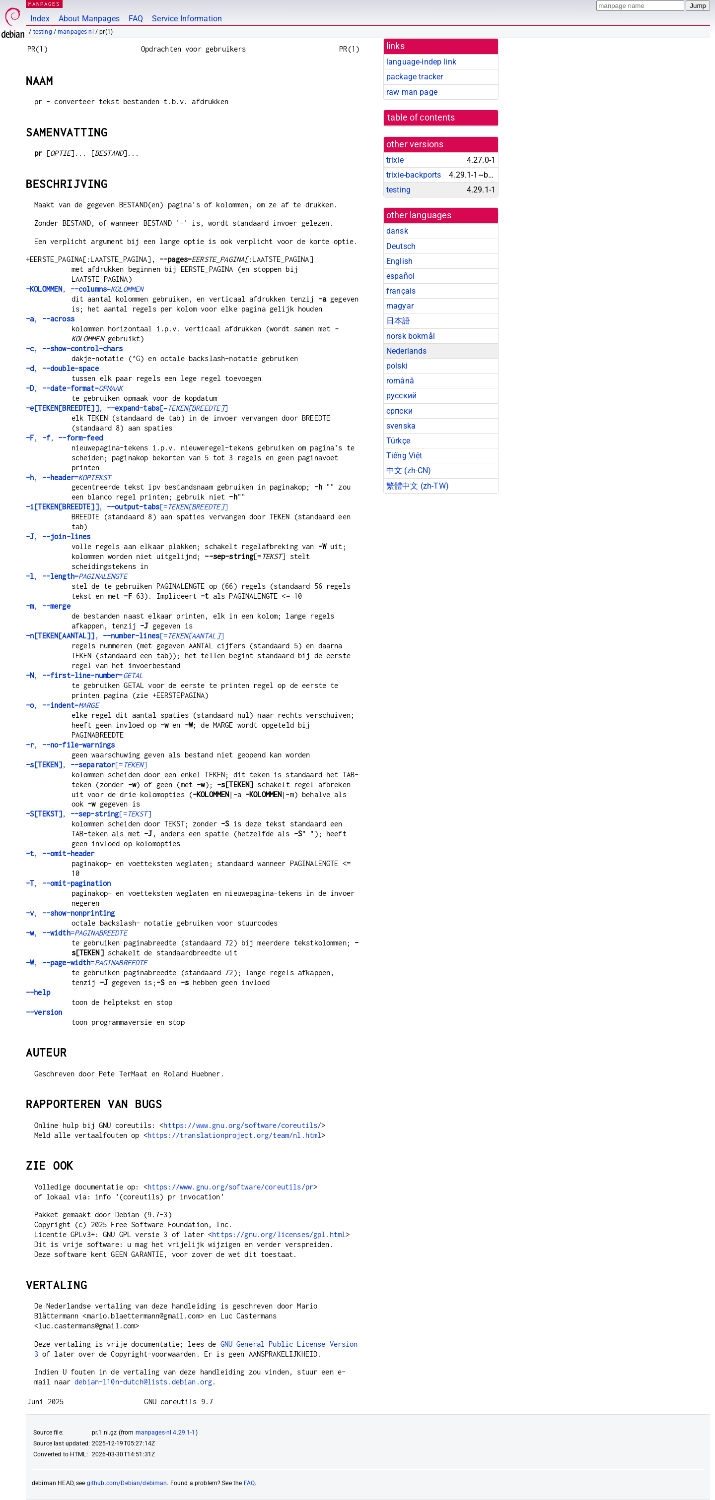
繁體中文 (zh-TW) (417, 486)
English (399, 261)
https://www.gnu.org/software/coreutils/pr (230, 1187)
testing (42, 31)
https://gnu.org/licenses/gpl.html (279, 1234)
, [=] (127, 408)
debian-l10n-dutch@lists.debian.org (143, 1381)
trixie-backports (413, 175)
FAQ (136, 18)
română (400, 380)
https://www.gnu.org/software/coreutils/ (242, 1125)
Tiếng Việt (404, 455)
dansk (397, 231)
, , (64, 438)
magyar (400, 306)
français (401, 291)
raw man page (411, 92)
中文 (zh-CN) (408, 470)
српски (399, 411)
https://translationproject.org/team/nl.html (234, 1135)
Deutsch (401, 246)
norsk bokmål (410, 336)
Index (40, 18)
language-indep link (421, 61)
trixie (395, 160)
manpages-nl (76, 31)
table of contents (421, 118)
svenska (401, 426)
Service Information (187, 18)
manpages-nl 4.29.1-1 (166, 1432)
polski (397, 366)
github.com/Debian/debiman (127, 1483)
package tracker (414, 76)
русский (401, 395)
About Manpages (89, 18)
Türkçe (398, 440)
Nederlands (406, 351)
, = (84, 289)
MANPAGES (44, 3)
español (400, 276)
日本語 (398, 320)
